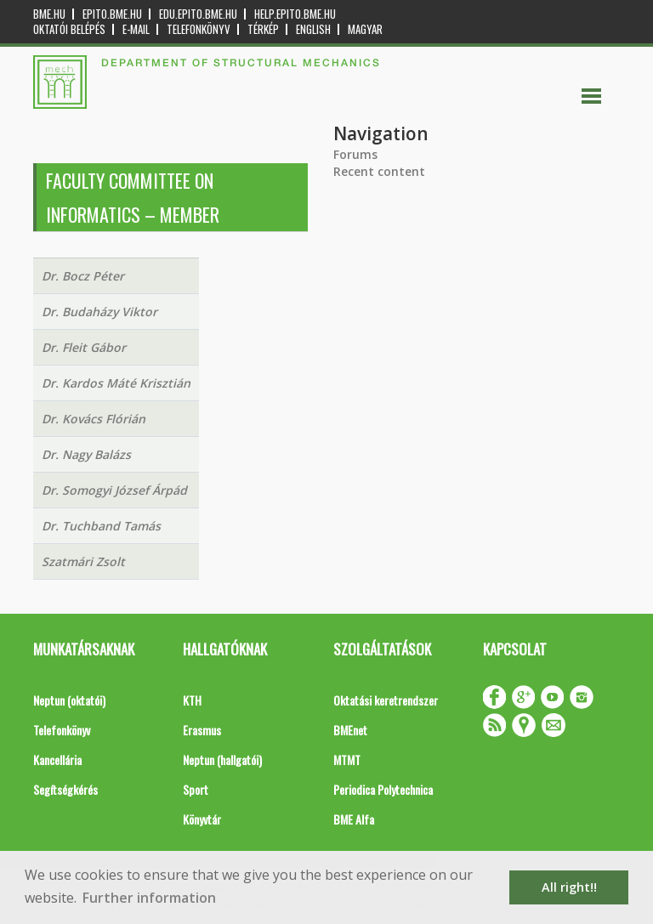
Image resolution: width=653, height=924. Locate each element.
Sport (195, 789)
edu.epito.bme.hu (198, 14)
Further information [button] (149, 897)
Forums (355, 154)
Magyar (365, 29)
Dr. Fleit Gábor (84, 347)
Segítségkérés (65, 789)
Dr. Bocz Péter (83, 276)
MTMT (347, 759)
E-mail (136, 29)
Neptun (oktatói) (69, 700)
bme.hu (49, 14)
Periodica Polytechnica (383, 789)
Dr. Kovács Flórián (93, 419)
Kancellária (57, 759)
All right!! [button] (569, 887)
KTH (192, 700)
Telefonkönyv (198, 29)
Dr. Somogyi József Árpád (114, 490)
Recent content (379, 171)
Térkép (263, 29)
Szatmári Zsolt (83, 561)
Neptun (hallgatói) (222, 759)
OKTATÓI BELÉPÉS (69, 29)
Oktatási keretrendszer (385, 700)
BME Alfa (353, 819)
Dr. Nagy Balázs (86, 454)
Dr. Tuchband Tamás (101, 526)
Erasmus (202, 730)
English (313, 29)
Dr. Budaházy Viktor (99, 311)
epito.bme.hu (112, 14)
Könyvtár (202, 819)
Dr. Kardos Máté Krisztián (116, 383)
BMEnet (350, 730)
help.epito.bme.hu (295, 14)
